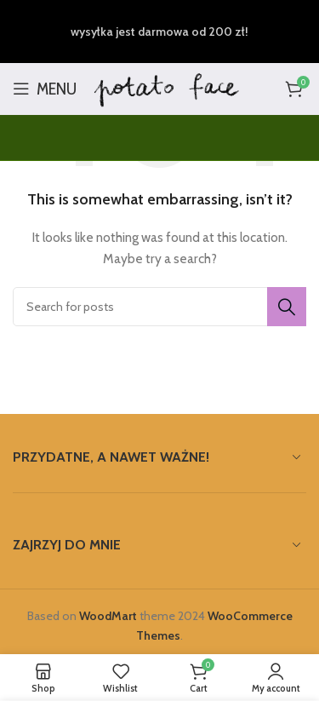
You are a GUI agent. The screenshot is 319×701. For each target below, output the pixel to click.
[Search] (159, 306)
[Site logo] (167, 87)
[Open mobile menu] (44, 89)
